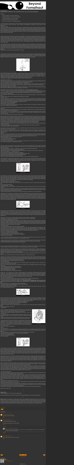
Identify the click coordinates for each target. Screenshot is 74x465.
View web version (23, 456)
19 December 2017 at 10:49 (13, 428)
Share (2, 409)
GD (3, 414)
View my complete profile (8, 460)
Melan (6, 428)
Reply (4, 424)
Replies (5, 426)
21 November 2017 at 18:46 (8, 414)
